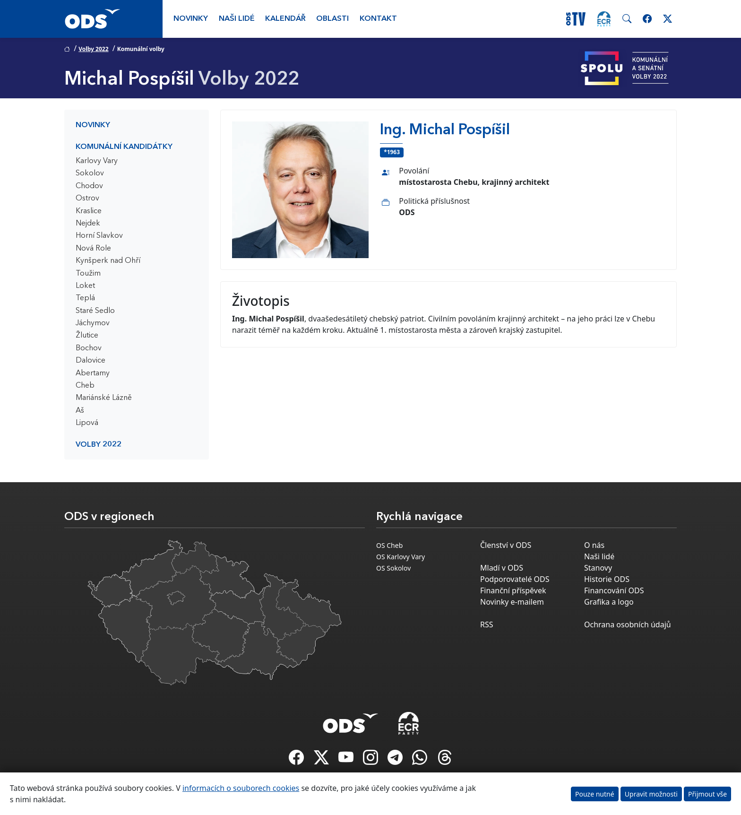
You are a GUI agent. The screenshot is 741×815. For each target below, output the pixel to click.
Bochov (89, 348)
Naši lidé (237, 19)
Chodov (89, 186)
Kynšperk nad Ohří (108, 261)
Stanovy (598, 568)
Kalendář (285, 19)
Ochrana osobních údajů (627, 624)
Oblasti (332, 19)
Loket (85, 286)
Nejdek (88, 223)
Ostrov (87, 198)
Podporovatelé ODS (515, 579)
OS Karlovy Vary (400, 556)
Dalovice (90, 360)
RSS (486, 624)
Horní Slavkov (99, 236)
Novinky (190, 19)
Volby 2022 (93, 49)
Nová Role (93, 248)
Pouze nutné (594, 793)
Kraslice (89, 211)
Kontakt (378, 19)
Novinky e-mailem (512, 602)
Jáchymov (93, 323)
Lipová (87, 423)
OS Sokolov (393, 568)
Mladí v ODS (501, 568)
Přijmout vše (707, 793)
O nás (594, 545)
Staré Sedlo (95, 311)
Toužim (88, 273)
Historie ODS (606, 579)
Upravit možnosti (651, 793)
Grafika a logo (609, 602)
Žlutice (87, 335)
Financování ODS (614, 590)
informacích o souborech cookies (240, 788)
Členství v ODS (505, 545)
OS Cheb (389, 545)
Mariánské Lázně (104, 398)
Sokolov (90, 173)
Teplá (85, 298)
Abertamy (93, 373)
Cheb (85, 386)
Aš (80, 411)
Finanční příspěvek (513, 590)
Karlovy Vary (97, 161)
